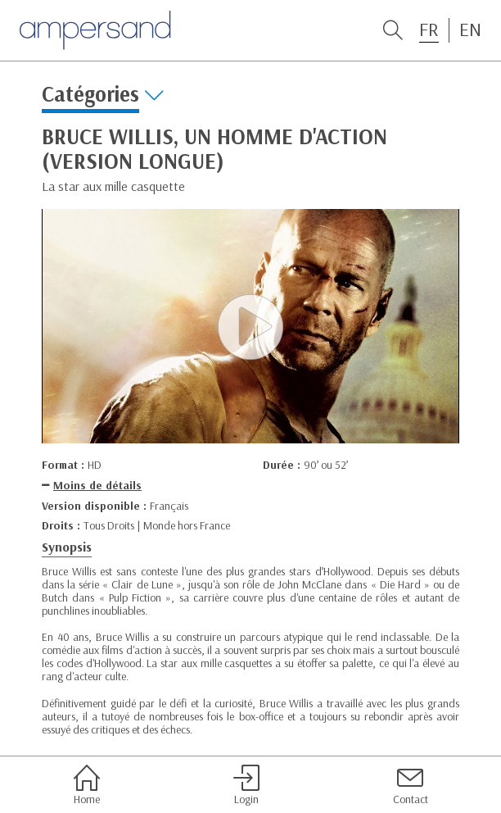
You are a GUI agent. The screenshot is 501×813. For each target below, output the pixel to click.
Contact (410, 785)
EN (470, 29)
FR (429, 29)
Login (246, 785)
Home (87, 785)
